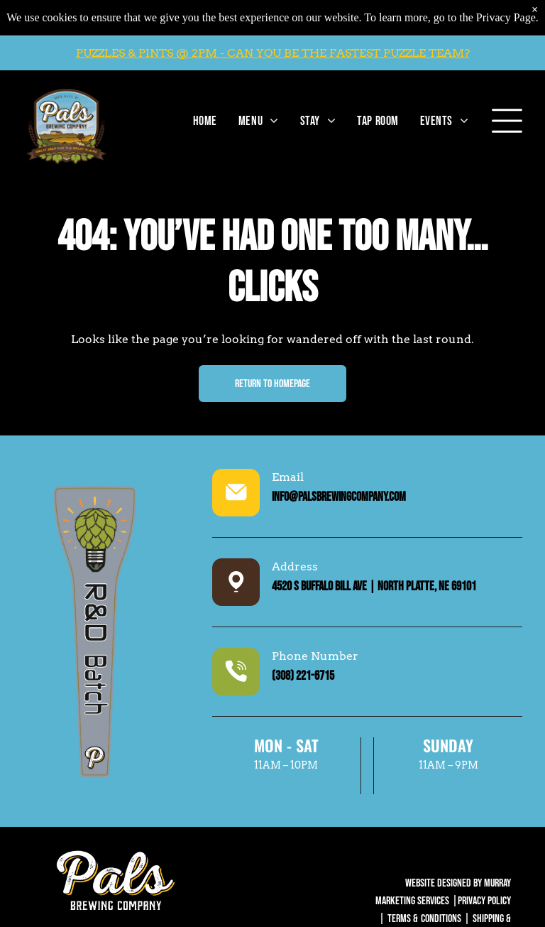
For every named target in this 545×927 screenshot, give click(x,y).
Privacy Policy (484, 901)
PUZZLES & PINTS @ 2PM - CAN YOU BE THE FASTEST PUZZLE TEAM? (273, 53)
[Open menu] (507, 121)
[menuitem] (201, 121)
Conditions (441, 919)
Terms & (402, 919)
